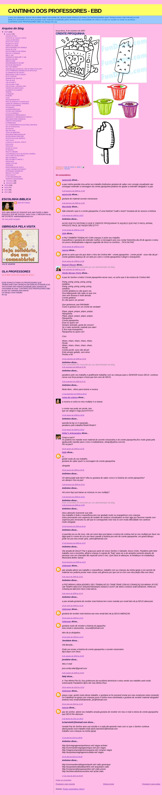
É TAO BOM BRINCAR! (13, 177)
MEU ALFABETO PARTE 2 (14, 159)
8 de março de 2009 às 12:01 (72, 577)
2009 (6, 187)
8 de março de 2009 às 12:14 (72, 593)
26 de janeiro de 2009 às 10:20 (73, 449)
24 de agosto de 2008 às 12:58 (73, 261)
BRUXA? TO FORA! (12, 173)
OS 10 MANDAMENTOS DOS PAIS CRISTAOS (21, 125)
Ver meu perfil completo (11, 219)
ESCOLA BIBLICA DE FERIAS (16, 51)
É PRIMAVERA (11, 123)
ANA (64, 233)
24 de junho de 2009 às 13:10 (72, 605)
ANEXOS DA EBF (12, 59)
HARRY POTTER (11, 163)
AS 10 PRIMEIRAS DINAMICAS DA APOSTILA (21, 70)
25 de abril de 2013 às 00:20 (72, 757)
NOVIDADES (10, 107)
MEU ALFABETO (11, 157)
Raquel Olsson (69, 265)
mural (7, 98)
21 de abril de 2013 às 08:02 (72, 738)
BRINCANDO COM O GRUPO (16, 74)
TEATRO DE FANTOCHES (15, 88)
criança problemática (12, 40)
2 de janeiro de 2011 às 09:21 (72, 719)
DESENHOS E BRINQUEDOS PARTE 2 (19, 117)
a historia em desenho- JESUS (16, 142)
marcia (65, 250)
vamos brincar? (11, 175)
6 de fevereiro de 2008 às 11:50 (73, 203)
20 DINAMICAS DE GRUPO (15, 72)
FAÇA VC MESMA (12, 152)
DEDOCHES (10, 161)
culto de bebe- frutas (12, 84)
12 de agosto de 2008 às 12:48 (73, 230)
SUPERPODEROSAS (13, 109)
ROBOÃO (9, 96)
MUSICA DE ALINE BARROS (15, 138)
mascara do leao (11, 36)
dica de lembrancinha (13, 127)
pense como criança (12, 42)
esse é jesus (10, 140)
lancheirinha (10, 128)
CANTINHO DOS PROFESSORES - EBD (54, 11)
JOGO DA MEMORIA (13, 132)
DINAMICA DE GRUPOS (14, 78)
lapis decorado (10, 130)
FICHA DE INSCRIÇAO (13, 65)
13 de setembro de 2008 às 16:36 (74, 359)
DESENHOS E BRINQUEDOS (16, 115)
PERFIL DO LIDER (12, 46)
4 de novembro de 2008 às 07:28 (74, 367)
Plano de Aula (10, 80)
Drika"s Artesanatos (71, 433)
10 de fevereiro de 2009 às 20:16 (74, 526)
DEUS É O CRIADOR (13, 53)
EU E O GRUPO (11, 76)
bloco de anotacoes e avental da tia (17, 101)
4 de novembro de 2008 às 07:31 (74, 381)
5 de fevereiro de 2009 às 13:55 (73, 505)
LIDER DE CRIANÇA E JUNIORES (17, 103)
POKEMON (9, 165)
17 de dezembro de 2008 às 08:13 (74, 394)
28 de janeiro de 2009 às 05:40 (73, 470)
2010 (6, 190)
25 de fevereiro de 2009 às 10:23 (74, 562)
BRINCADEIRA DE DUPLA (15, 167)
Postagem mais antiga (151, 784)
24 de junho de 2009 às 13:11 (72, 618)
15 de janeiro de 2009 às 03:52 (73, 429)
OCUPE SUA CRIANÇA (13, 111)
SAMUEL (9, 92)
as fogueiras (10, 150)
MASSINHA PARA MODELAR (15, 134)
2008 (6, 185)
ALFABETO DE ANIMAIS (14, 90)
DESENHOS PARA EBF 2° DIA (16, 57)
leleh (64, 452)
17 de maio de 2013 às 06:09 (72, 776)
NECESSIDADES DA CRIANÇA (16, 47)
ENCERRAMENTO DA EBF (15, 63)
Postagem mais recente (65, 784)
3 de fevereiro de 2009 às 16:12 (73, 484)
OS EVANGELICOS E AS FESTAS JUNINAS (20, 154)
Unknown (66, 566)
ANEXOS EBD (10, 61)
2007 (6, 32)
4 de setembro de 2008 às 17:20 (73, 269)
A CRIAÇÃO (10, 94)
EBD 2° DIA (9, 55)
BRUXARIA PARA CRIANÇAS (16, 119)
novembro (9, 181)
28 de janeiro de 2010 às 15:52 (73, 687)
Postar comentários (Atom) (73, 789)
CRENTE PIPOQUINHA (14, 121)
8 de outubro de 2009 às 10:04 (73, 673)
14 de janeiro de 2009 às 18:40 (73, 415)
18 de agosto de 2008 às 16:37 (73, 247)
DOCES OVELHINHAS (13, 105)
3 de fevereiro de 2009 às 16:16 (73, 497)
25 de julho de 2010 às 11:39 (72, 704)
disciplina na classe (12, 44)
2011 (6, 192)
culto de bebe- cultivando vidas (16, 86)
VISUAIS (67, 169)
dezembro (9, 183)
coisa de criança (70, 397)
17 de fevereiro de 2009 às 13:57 (74, 543)
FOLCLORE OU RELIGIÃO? (15, 155)
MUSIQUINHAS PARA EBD (15, 136)
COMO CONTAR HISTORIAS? (16, 169)
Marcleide (66, 207)
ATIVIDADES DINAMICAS (14, 171)
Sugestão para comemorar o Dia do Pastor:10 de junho (24, 69)
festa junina (9, 144)
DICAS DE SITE (11, 49)
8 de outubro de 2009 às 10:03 (73, 656)
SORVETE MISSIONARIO (14, 179)
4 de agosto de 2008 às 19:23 (72, 215)
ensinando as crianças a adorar (16, 38)
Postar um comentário (63, 780)
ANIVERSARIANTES (13, 100)
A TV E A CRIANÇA (12, 113)
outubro (9, 34)
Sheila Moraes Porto (71, 273)
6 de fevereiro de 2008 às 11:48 (73, 191)
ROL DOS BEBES (12, 67)
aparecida (66, 180)
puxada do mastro (12, 148)
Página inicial (108, 784)
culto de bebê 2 (11, 82)
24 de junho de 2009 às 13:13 (72, 637)
